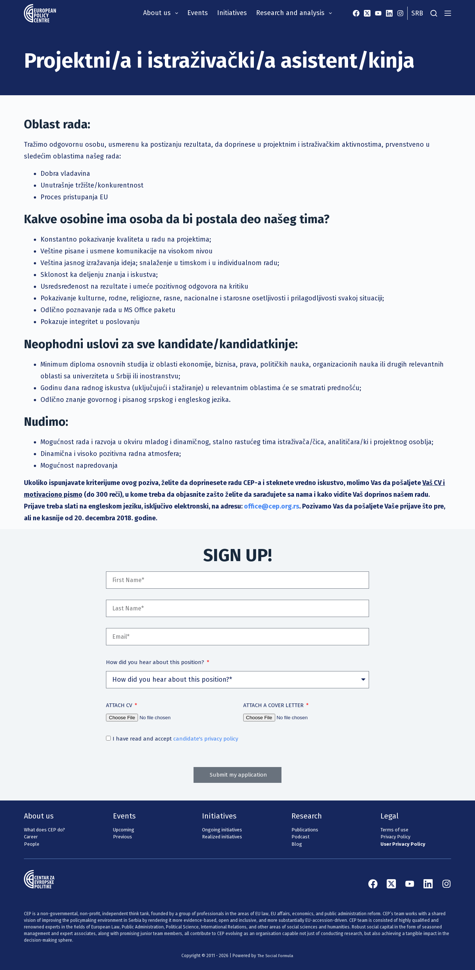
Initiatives (232, 13)
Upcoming (123, 829)
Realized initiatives (222, 836)
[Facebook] (356, 13)
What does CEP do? (44, 829)
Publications (304, 829)
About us (162, 13)
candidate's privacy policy (205, 738)
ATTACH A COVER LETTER (274, 705)
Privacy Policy (395, 836)
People (31, 844)
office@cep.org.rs (271, 506)
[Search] (433, 13)
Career (31, 836)
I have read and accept (175, 738)
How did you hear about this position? (156, 662)
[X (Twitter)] (367, 13)
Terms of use (394, 829)
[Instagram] (400, 13)
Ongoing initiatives (222, 829)
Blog (296, 844)
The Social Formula (275, 955)
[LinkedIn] (389, 13)
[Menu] (447, 13)
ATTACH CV (120, 705)
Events (197, 13)
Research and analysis (295, 13)
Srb (417, 13)
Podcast (300, 836)
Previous (122, 836)
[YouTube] (378, 13)
